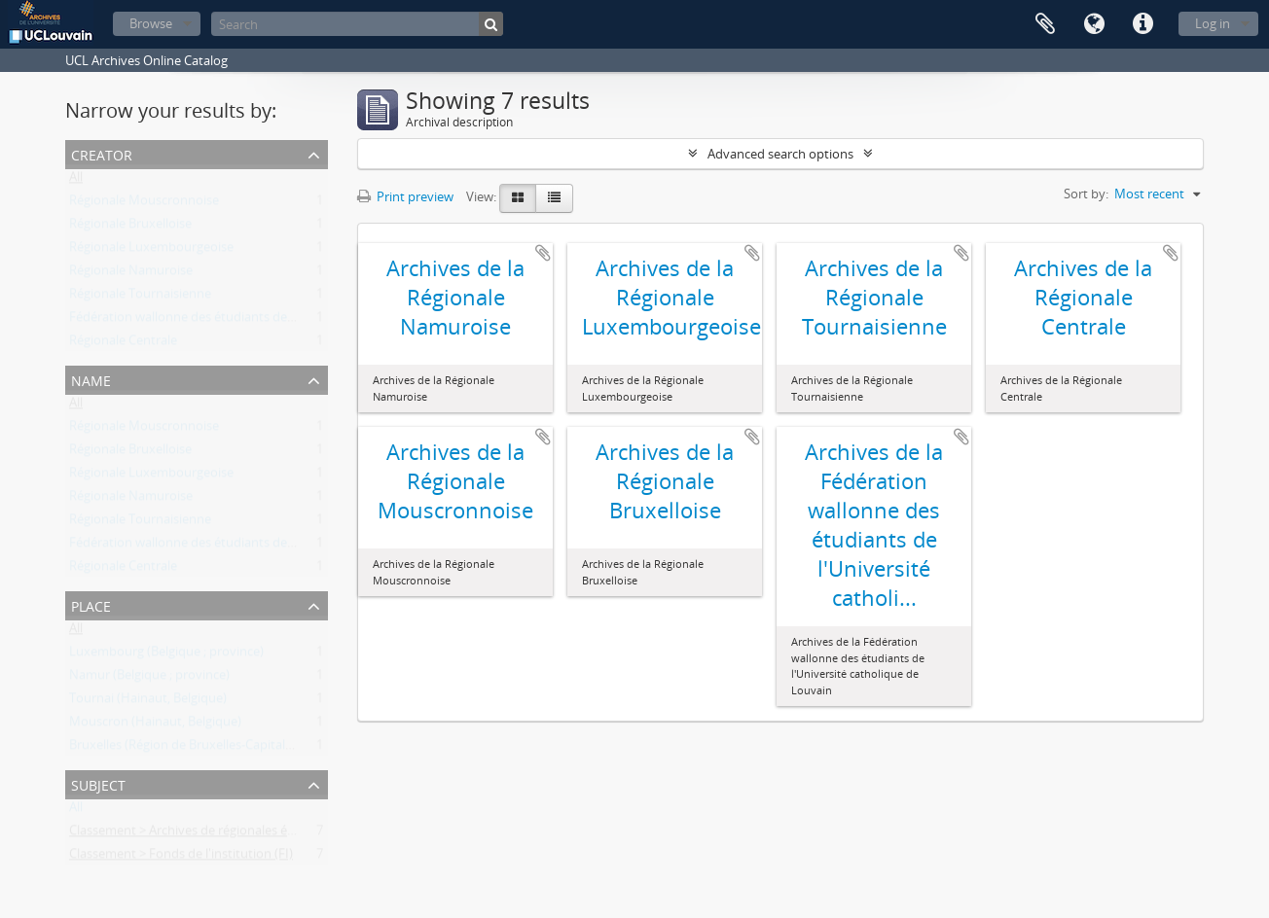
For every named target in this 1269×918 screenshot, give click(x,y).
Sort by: (1086, 193)
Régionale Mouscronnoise (144, 204)
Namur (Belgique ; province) (149, 679)
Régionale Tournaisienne (140, 297)
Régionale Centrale (123, 344)
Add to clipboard (543, 253)
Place (91, 604)
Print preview (405, 196)
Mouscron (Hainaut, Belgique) (155, 725)
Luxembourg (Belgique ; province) (166, 655)
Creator (101, 153)
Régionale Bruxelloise (130, 227)
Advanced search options (780, 153)
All (76, 181)
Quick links (1142, 24)
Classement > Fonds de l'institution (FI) (181, 857)
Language (1094, 24)
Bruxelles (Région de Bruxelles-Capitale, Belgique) (210, 749)
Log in (1212, 23)
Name (91, 379)
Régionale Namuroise (131, 274)
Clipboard (1045, 24)
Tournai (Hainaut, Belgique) (148, 702)
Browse (150, 23)
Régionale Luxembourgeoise (151, 251)
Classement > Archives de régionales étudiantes (206, 834)
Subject (98, 783)
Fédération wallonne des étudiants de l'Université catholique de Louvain (277, 321)
